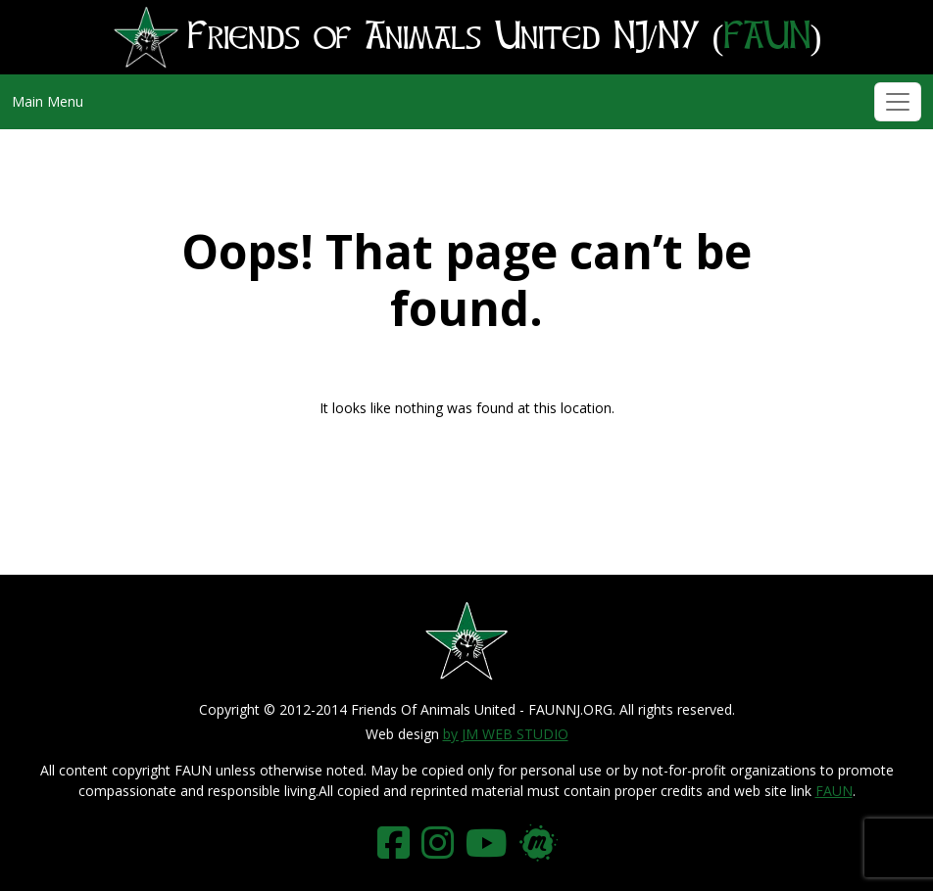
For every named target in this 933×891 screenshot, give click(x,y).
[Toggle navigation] (897, 101)
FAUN (834, 790)
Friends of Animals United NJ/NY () (467, 37)
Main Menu (47, 101)
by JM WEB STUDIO (505, 734)
